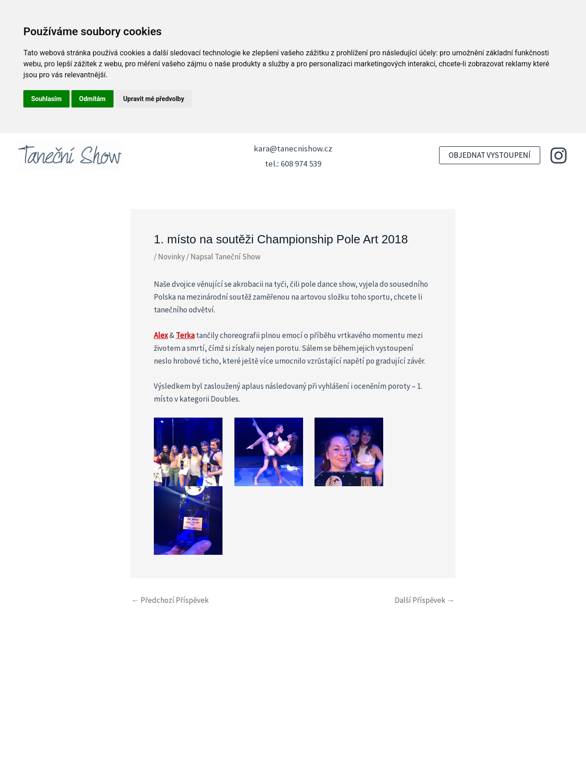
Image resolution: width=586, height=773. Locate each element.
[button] (489, 155)
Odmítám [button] (92, 98)
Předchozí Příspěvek (170, 600)
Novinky (171, 257)
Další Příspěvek (425, 600)
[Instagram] (558, 155)
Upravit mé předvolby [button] (153, 98)
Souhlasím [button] (46, 98)
